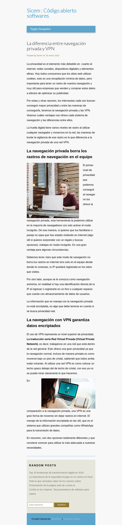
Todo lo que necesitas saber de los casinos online (55, 481)
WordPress (56, 519)
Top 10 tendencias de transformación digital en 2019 (56, 472)
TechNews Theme (71, 519)
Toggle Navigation (40, 29)
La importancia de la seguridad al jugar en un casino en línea (61, 477)
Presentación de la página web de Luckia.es (52, 485)
